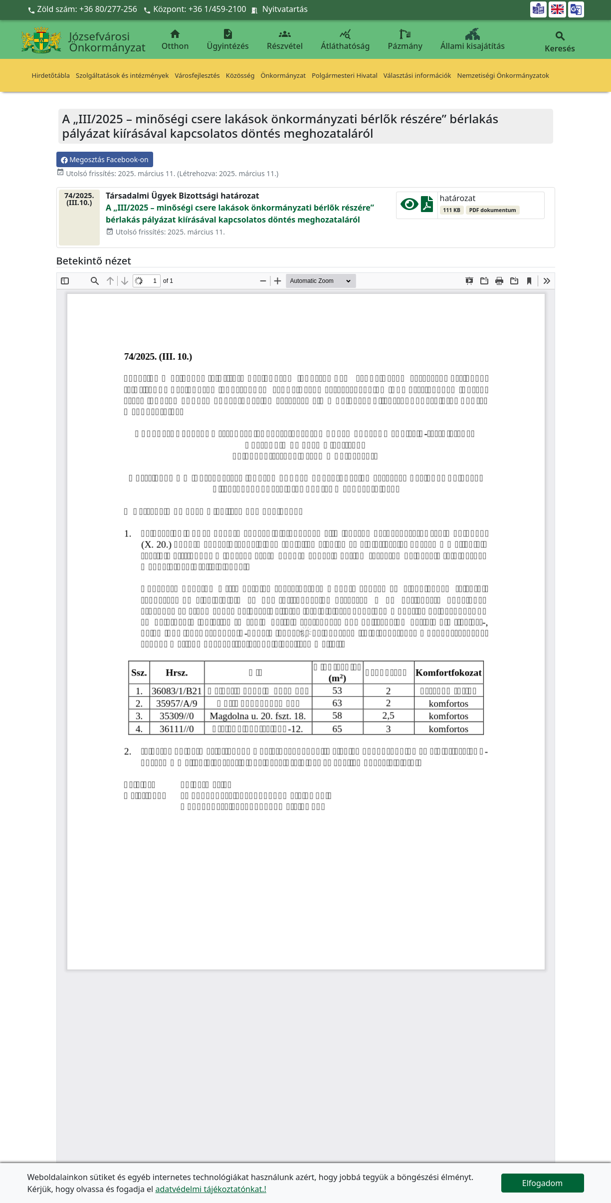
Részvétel (285, 39)
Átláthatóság (345, 39)
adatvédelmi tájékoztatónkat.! (210, 1189)
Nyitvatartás (285, 8)
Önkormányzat (283, 75)
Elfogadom (542, 1183)
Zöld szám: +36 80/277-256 (83, 8)
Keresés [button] (560, 42)
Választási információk (417, 75)
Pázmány (405, 39)
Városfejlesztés (197, 75)
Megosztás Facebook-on (105, 159)
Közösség (240, 75)
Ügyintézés (228, 39)
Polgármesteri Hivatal (345, 75)
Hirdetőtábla (51, 75)
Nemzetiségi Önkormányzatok (503, 75)
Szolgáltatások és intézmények (122, 75)
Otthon (175, 39)
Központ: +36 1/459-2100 (199, 8)
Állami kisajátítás (472, 39)
